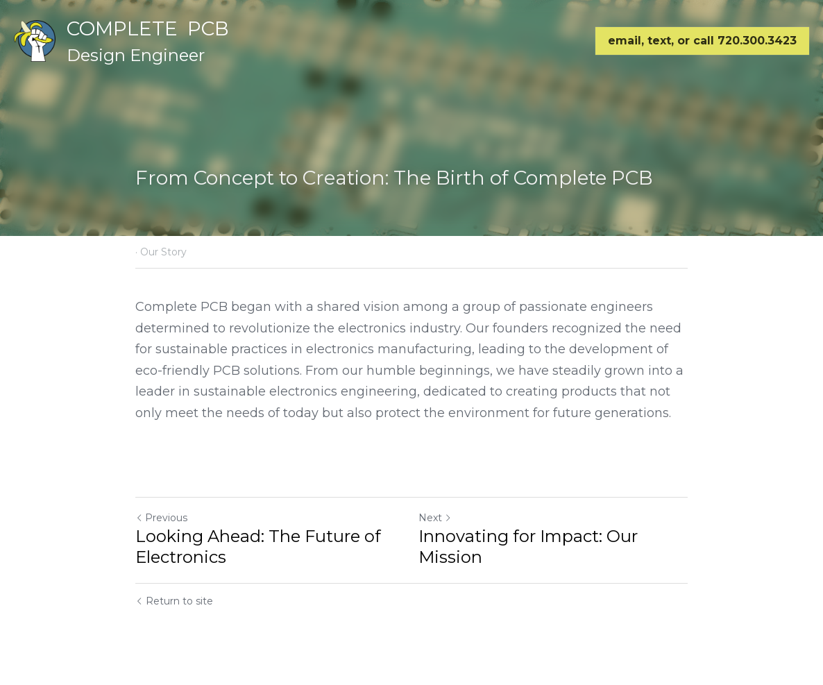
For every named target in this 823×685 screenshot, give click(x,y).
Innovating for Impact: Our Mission (528, 546)
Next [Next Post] (435, 517)
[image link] (35, 40)
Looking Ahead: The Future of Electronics (258, 546)
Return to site (174, 601)
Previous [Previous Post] (161, 517)
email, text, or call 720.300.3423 (702, 40)
